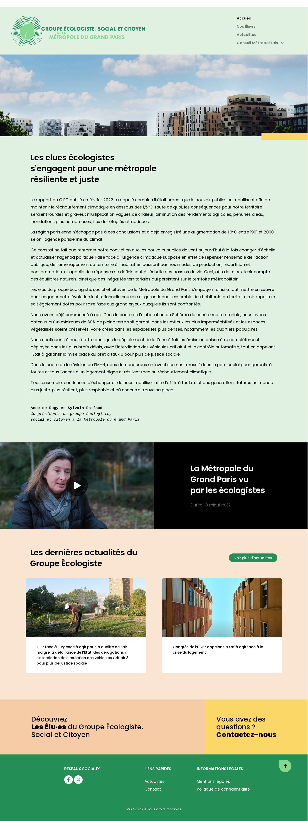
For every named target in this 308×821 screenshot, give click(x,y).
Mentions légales (213, 781)
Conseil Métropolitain (260, 43)
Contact (153, 789)
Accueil (244, 18)
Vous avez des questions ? (246, 726)
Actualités (246, 34)
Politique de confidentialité (223, 789)
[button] (77, 485)
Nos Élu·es (246, 26)
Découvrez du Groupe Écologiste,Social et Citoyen (87, 726)
